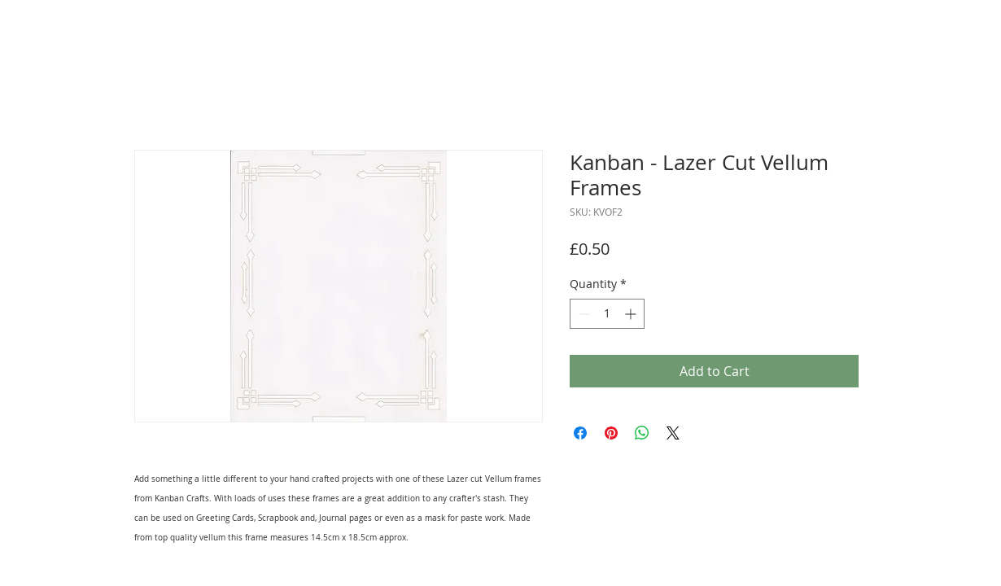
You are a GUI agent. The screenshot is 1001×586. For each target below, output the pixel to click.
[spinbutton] (607, 314)
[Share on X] (673, 433)
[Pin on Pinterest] (611, 433)
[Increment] (632, 314)
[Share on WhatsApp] (642, 433)
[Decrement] (582, 314)
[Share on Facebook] (580, 433)
